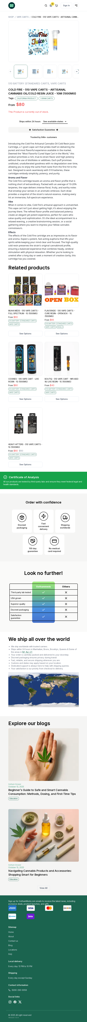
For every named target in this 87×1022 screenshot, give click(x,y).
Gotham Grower (14, 784)
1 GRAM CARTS (46, 98)
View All (43, 888)
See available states (55, 121)
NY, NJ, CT (27, 652)
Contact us (13, 941)
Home (11, 932)
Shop (11, 17)
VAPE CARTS (23, 17)
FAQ (10, 954)
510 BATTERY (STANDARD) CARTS (28, 83)
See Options (25, 333)
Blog (10, 945)
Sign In (66, 5)
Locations (12, 950)
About (11, 936)
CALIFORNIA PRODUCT (26, 98)
